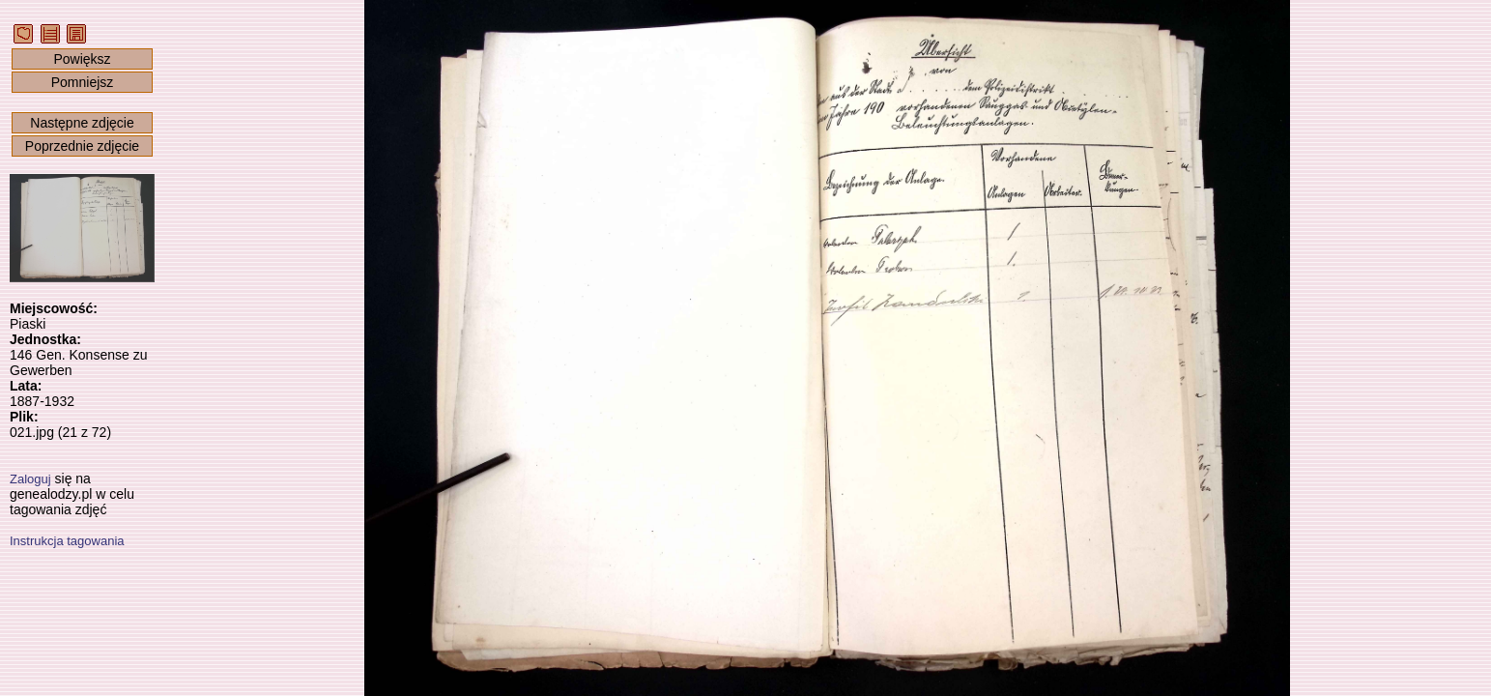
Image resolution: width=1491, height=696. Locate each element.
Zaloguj (30, 479)
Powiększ (81, 59)
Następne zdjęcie (81, 122)
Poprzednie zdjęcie (82, 146)
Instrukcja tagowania (67, 541)
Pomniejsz (82, 82)
